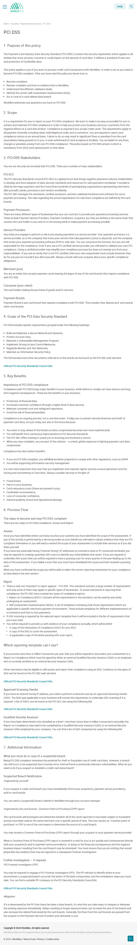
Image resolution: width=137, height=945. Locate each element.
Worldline (17, 939)
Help (120, 6)
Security (15, 23)
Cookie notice (52, 939)
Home (6, 23)
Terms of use (29, 939)
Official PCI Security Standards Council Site (28, 366)
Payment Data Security (31, 23)
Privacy (40, 939)
